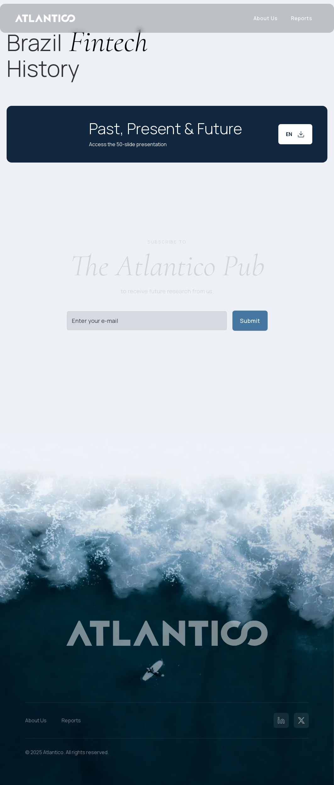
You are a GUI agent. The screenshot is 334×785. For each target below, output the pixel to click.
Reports (301, 18)
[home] (45, 18)
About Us (265, 18)
